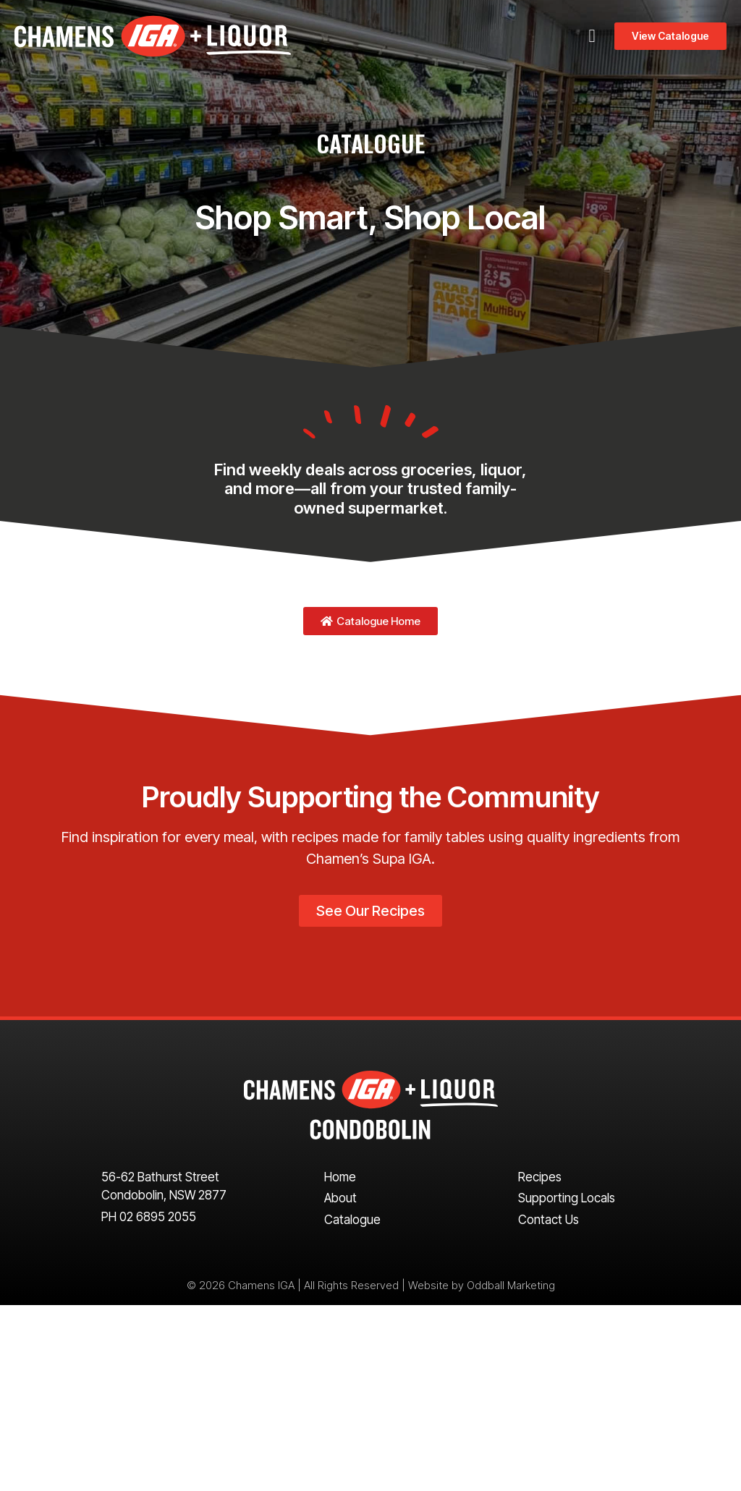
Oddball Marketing (511, 1285)
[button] (592, 36)
